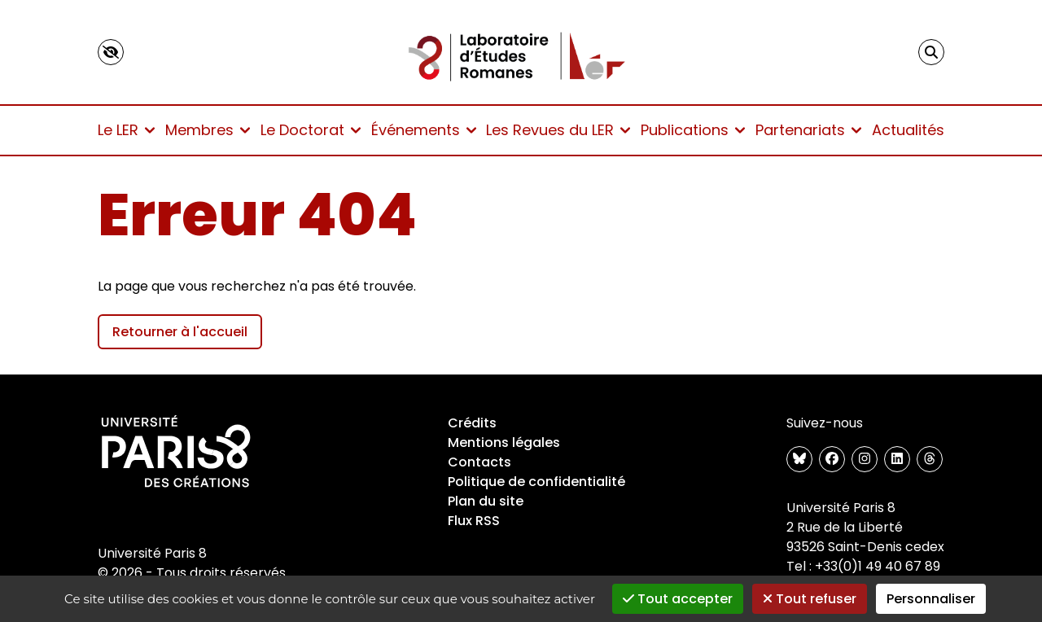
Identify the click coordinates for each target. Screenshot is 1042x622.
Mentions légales (504, 442)
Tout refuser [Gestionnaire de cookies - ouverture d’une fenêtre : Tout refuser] (809, 598)
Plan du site (485, 501)
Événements (423, 130)
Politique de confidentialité (536, 481)
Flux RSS (474, 520)
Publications (693, 130)
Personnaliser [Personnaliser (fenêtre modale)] (931, 598)
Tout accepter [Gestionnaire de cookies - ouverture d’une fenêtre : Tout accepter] (678, 598)
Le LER (126, 130)
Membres (207, 130)
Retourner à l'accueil (179, 331)
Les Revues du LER (558, 130)
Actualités (908, 130)
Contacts (479, 462)
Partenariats (808, 130)
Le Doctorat (310, 130)
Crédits (472, 423)
